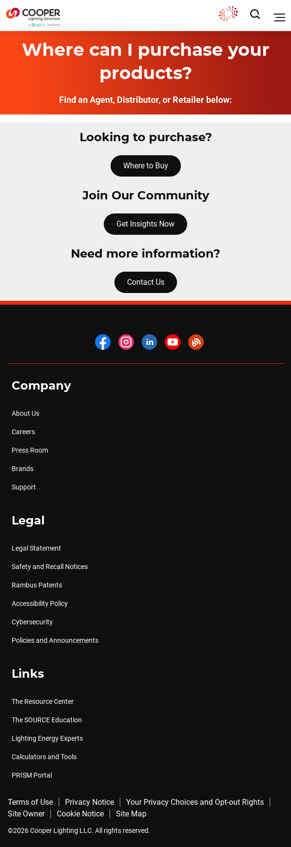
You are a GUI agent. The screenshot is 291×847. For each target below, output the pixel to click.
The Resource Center (43, 701)
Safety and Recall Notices (50, 566)
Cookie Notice (80, 813)
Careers (23, 432)
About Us (25, 413)
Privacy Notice (89, 802)
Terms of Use (30, 802)
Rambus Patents (37, 585)
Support (24, 487)
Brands (22, 468)
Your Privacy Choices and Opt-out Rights (195, 802)
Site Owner (26, 813)
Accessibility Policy (40, 603)
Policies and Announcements (55, 640)
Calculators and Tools (44, 757)
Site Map (131, 813)
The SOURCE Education (47, 720)
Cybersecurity (32, 622)
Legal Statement (36, 548)
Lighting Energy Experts (47, 738)
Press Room (30, 450)
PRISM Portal (32, 775)
